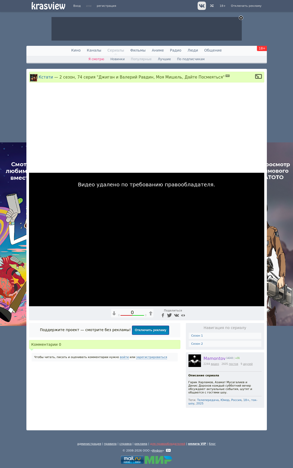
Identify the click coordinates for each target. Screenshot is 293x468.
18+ (223, 6)
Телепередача (208, 400)
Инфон (157, 450)
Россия (236, 400)
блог (212, 443)
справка (125, 443)
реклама (140, 443)
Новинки (117, 59)
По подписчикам (190, 59)
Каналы (94, 50)
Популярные (141, 59)
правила (110, 443)
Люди (192, 50)
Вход (77, 6)
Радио (175, 50)
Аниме (158, 50)
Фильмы (138, 50)
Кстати (46, 77)
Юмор (225, 400)
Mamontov (215, 358)
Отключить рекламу (246, 6)
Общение (213, 50)
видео (215, 364)
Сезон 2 (197, 344)
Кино (76, 50)
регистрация (106, 6)
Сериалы (115, 50)
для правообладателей (167, 443)
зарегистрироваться (151, 357)
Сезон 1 (197, 335)
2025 (200, 403)
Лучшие (164, 59)
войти (124, 357)
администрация (89, 443)
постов (233, 364)
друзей (248, 364)
